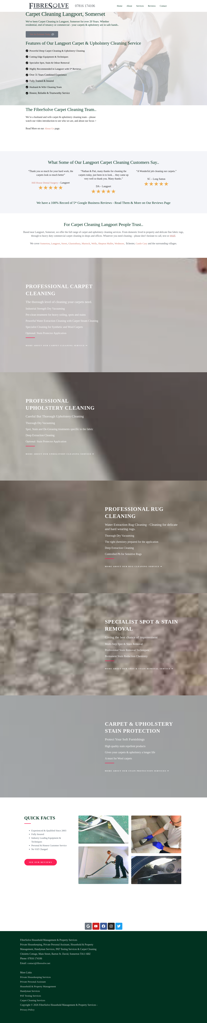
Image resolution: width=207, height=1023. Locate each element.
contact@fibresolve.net (39, 963)
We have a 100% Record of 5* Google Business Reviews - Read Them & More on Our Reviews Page (103, 203)
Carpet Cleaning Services (33, 1000)
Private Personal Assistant (33, 981)
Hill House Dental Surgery (44, 182)
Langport (55, 243)
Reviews (152, 6)
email (172, 236)
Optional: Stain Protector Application (46, 333)
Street (64, 243)
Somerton (44, 243)
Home (119, 6)
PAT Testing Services (30, 995)
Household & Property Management (38, 986)
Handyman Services (30, 991)
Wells (94, 243)
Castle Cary (142, 243)
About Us (49, 128)
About (129, 6)
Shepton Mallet (106, 243)
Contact (163, 6)
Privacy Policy (27, 1009)
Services (140, 6)
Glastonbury (74, 243)
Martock (86, 243)
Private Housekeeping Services (35, 977)
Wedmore (119, 243)
